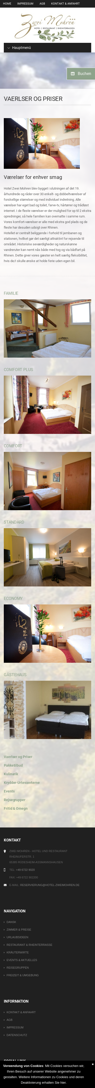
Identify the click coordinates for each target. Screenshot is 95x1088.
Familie (11, 293)
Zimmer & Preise (19, 929)
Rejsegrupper (14, 800)
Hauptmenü (19, 48)
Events (9, 791)
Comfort (13, 446)
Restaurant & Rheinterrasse (29, 944)
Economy (13, 598)
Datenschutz (17, 1035)
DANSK (11, 922)
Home (7, 3)
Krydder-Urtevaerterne (22, 783)
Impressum (25, 3)
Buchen (84, 73)
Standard (14, 522)
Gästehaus (15, 674)
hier (63, 1082)
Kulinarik (11, 774)
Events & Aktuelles (22, 960)
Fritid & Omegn (16, 808)
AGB (42, 3)
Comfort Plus (18, 369)
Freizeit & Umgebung (23, 975)
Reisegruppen (18, 967)
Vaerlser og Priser (18, 757)
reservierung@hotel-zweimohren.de (50, 885)
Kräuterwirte (18, 952)
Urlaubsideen (17, 937)
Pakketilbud (13, 765)
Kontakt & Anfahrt (65, 3)
